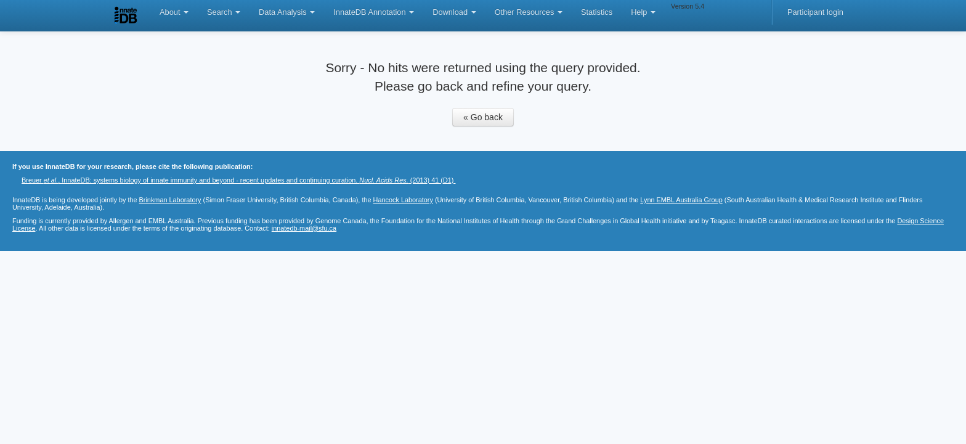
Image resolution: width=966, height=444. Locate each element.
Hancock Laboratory (403, 200)
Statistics (596, 12)
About (174, 12)
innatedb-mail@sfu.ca (304, 228)
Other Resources (528, 12)
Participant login (815, 12)
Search (223, 12)
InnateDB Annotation (373, 12)
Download (454, 12)
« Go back (483, 117)
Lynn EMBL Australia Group (681, 200)
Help (643, 12)
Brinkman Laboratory (170, 200)
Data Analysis (287, 12)
